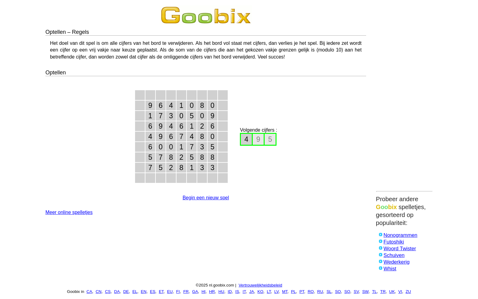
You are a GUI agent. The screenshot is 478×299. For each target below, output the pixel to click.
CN (99, 291)
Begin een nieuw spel (206, 197)
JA (251, 291)
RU (320, 291)
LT (269, 291)
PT (301, 291)
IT (244, 291)
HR (212, 291)
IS (237, 291)
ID (230, 291)
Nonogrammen (400, 235)
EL (134, 291)
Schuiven (394, 255)
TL (374, 291)
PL (293, 291)
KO (260, 291)
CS (108, 291)
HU (221, 291)
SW (365, 291)
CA (89, 291)
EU (170, 291)
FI (178, 291)
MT (284, 291)
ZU (408, 291)
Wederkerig (396, 262)
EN (144, 291)
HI (203, 291)
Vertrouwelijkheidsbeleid (260, 285)
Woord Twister (399, 248)
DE (126, 291)
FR (186, 291)
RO (311, 291)
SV (356, 291)
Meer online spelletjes (69, 212)
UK (392, 291)
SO (338, 291)
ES (152, 291)
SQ (347, 291)
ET (161, 291)
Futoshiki (393, 242)
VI (400, 291)
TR (383, 291)
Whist (389, 269)
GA (195, 291)
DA (117, 291)
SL (328, 291)
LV (276, 291)
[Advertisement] (404, 96)
